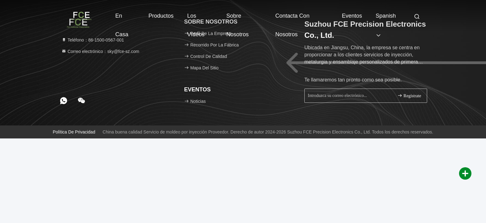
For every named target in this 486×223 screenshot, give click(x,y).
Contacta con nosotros (292, 19)
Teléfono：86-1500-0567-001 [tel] (92, 39)
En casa (121, 19)
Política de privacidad (74, 131)
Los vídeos (196, 19)
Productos (161, 16)
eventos (352, 16)
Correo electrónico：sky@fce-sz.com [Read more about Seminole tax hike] (100, 51)
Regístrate (409, 95)
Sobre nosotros (237, 19)
